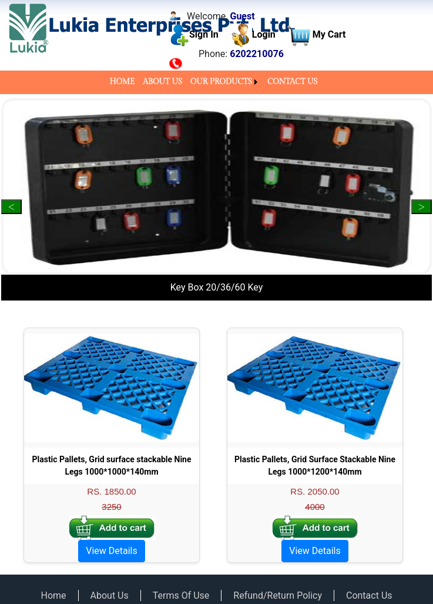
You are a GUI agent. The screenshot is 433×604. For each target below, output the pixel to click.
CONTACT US (292, 81)
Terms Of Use (181, 595)
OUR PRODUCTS (221, 81)
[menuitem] (122, 82)
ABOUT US (162, 81)
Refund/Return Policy (277, 595)
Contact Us (369, 595)
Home (53, 595)
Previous (11, 206)
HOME (122, 81)
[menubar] (216, 82)
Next (421, 206)
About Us (109, 595)
